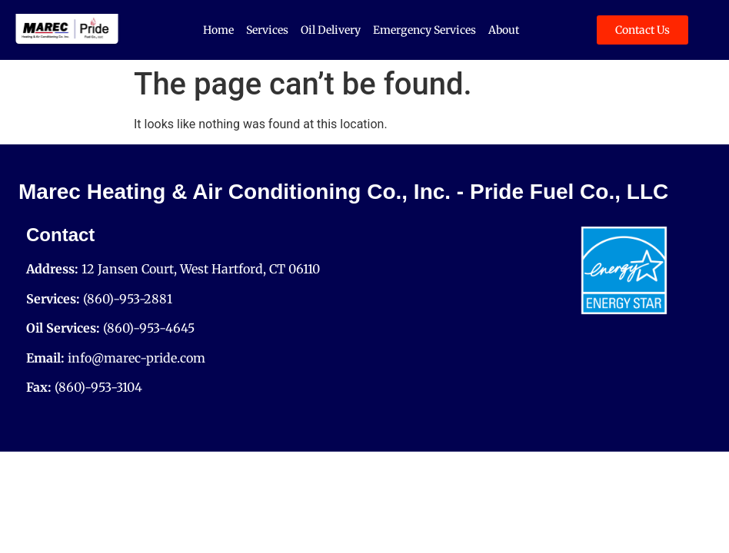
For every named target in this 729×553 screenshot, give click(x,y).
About (503, 30)
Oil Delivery (331, 30)
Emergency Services (424, 30)
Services (267, 30)
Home (218, 30)
